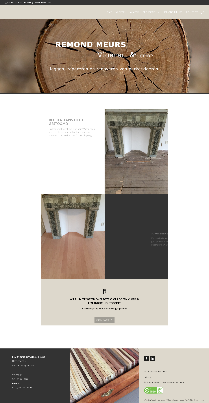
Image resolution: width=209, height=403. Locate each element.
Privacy (147, 377)
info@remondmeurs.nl (23, 387)
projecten (150, 12)
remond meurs (172, 12)
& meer (134, 12)
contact (192, 12)
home (108, 12)
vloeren (121, 12)
